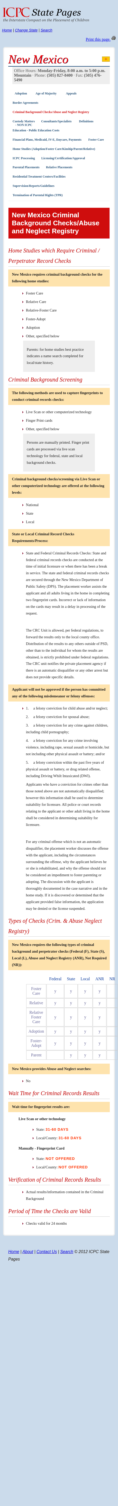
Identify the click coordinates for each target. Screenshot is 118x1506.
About (27, 1251)
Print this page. (98, 39)
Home (7, 30)
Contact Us (47, 1251)
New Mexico (38, 59)
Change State (26, 30)
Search (46, 30)
